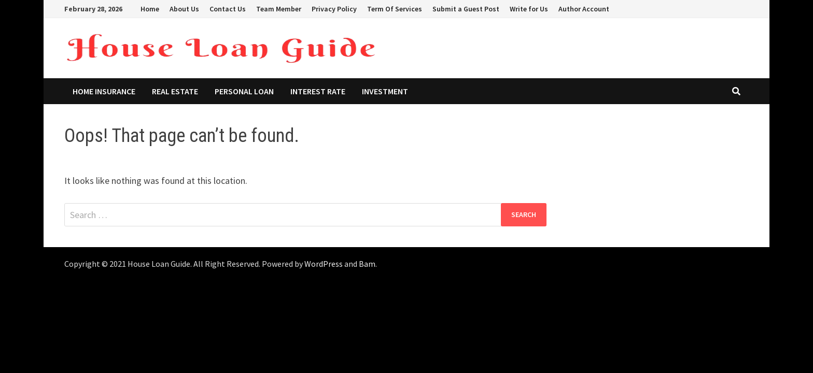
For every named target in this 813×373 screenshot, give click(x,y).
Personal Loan (244, 91)
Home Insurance (104, 91)
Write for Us (529, 8)
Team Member (278, 8)
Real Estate (175, 91)
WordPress (323, 264)
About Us (184, 8)
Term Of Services (394, 8)
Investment (385, 91)
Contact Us (227, 8)
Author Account (583, 8)
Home (150, 8)
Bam (367, 264)
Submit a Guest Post (465, 8)
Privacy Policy (334, 8)
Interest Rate (317, 91)
